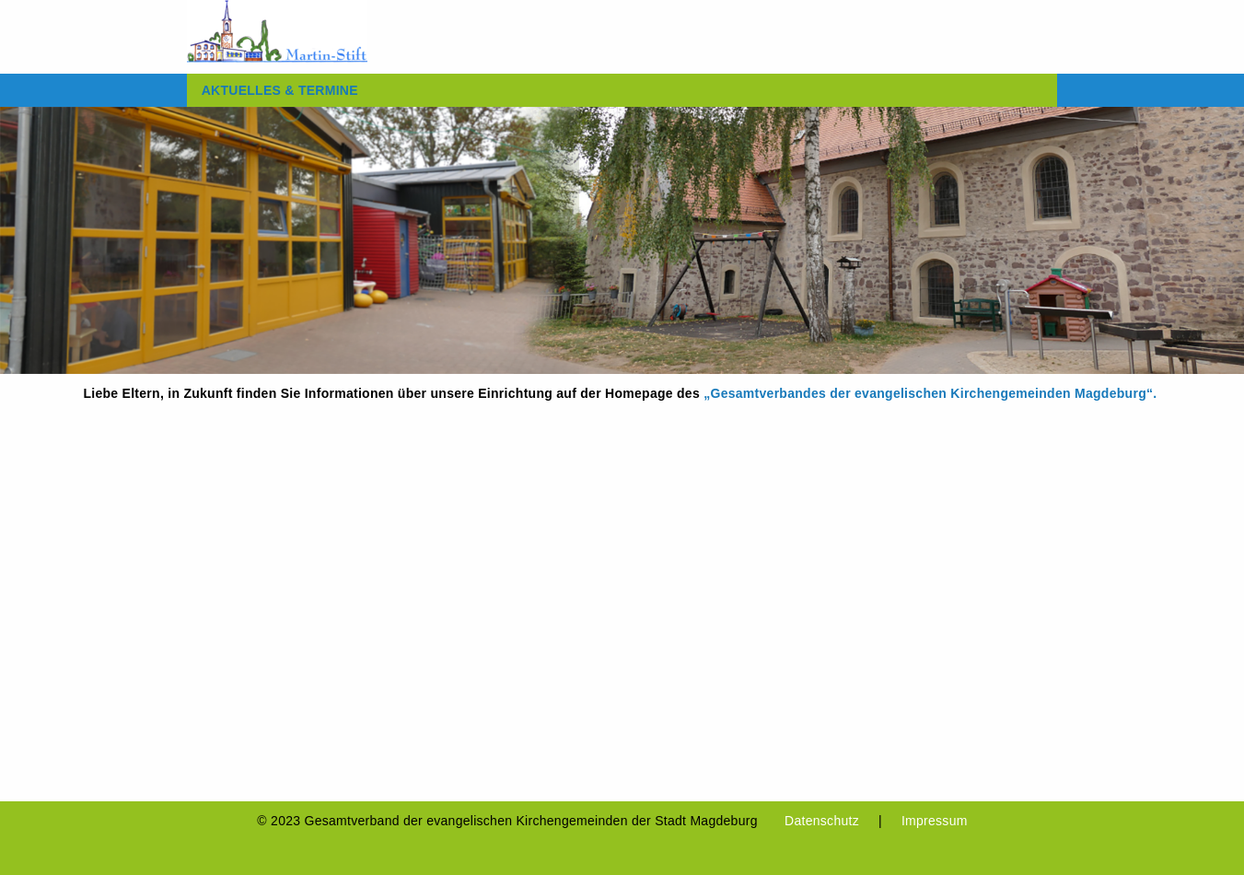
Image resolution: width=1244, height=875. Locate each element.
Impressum (934, 820)
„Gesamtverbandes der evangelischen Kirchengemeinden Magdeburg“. (931, 393)
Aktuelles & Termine (280, 90)
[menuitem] (280, 90)
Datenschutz (822, 820)
